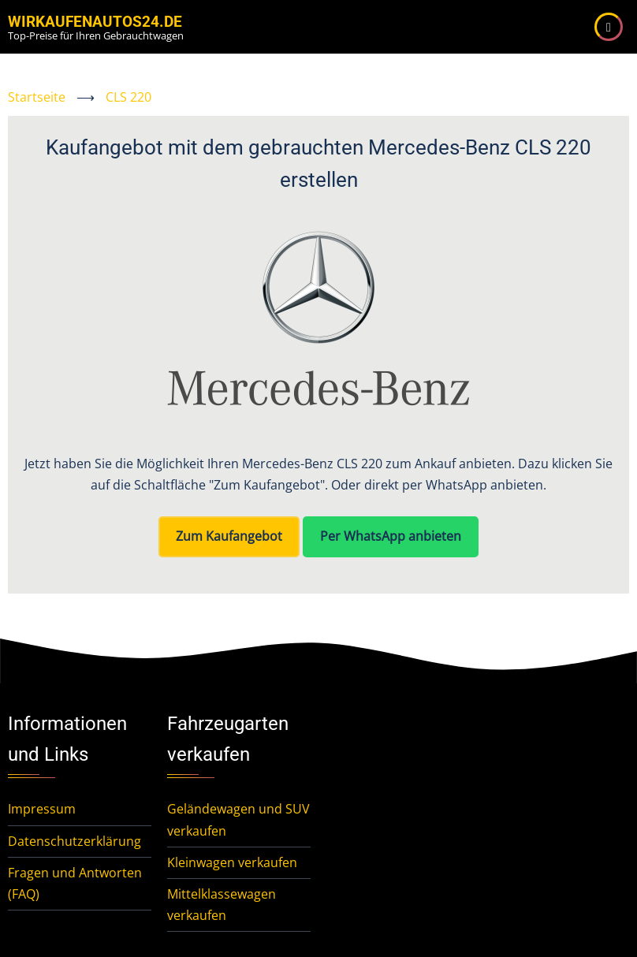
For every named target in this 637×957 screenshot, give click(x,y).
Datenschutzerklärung (74, 841)
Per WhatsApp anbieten (390, 536)
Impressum (42, 808)
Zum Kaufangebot (229, 536)
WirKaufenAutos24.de (95, 22)
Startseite (36, 97)
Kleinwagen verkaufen (232, 862)
